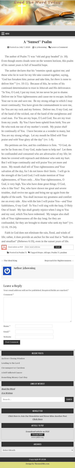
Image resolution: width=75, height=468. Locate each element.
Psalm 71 (23, 252)
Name (6, 326)
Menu (7, 33)
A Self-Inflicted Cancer (11, 373)
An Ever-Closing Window (13, 358)
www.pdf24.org (37, 437)
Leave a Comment (59, 47)
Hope (40, 252)
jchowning (42, 47)
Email (6, 332)
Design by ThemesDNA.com (37, 464)
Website (7, 337)
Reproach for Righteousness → (59, 261)
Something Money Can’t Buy (14, 377)
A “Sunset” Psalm (37, 42)
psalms (63, 252)
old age (47, 252)
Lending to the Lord (10, 363)
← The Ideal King (9, 261)
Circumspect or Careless (13, 368)
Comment (8, 295)
